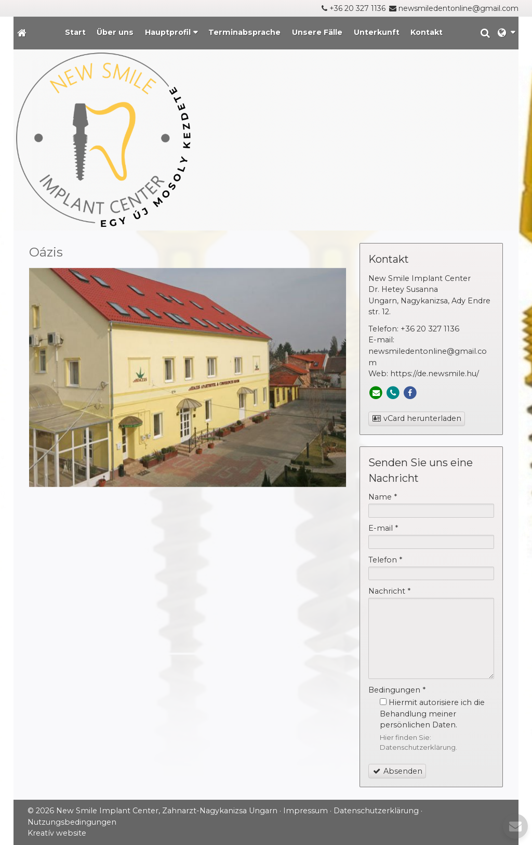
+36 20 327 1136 (357, 8)
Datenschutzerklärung (418, 747)
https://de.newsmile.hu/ (434, 373)
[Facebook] (410, 393)
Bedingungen (396, 690)
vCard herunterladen (417, 418)
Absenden (397, 771)
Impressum (305, 810)
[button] (506, 33)
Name (382, 497)
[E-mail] (375, 393)
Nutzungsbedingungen (72, 822)
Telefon (385, 560)
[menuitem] (75, 33)
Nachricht (389, 591)
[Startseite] (22, 33)
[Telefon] (393, 393)
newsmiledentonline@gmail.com (458, 8)
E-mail (383, 528)
